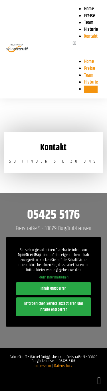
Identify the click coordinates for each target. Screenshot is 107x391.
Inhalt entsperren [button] (53, 288)
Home (89, 61)
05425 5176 (53, 215)
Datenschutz (63, 366)
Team (89, 75)
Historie (91, 82)
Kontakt (91, 36)
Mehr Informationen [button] (53, 277)
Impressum (43, 366)
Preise (89, 68)
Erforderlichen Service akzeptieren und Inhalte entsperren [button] (53, 307)
